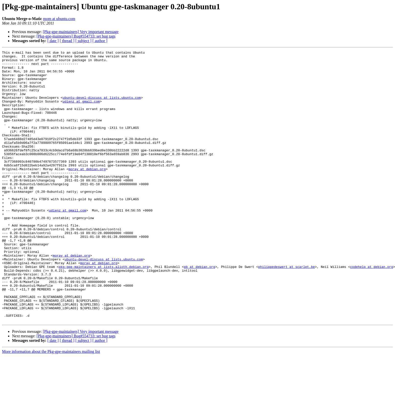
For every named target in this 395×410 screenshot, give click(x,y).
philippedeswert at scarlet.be (286, 310)
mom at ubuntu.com (59, 19)
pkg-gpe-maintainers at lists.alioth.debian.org (104, 310)
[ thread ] (67, 41)
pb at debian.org (199, 310)
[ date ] (53, 41)
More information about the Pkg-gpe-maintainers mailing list (51, 405)
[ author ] (100, 41)
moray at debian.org (87, 193)
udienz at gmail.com (81, 112)
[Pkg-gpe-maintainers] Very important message (81, 32)
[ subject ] (83, 41)
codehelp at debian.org (371, 310)
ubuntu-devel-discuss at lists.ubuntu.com (102, 107)
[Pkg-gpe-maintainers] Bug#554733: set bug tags (76, 36)
